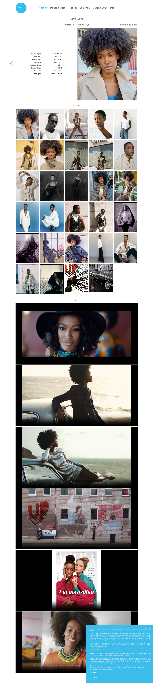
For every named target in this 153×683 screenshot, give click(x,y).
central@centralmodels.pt (98, 646)
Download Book (129, 25)
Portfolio (69, 25)
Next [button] (141, 63)
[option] (77, 64)
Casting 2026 (100, 8)
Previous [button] (11, 63)
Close (94, 677)
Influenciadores (58, 8)
